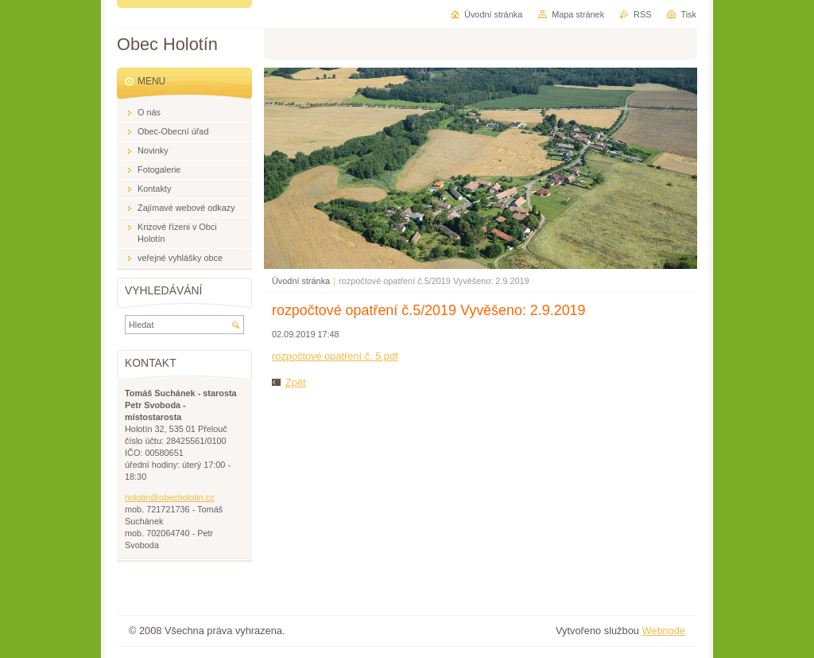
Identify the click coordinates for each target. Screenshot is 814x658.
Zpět (295, 382)
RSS (642, 14)
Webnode (663, 631)
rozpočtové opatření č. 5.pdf (335, 356)
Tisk (688, 14)
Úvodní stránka (301, 281)
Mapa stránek (578, 14)
